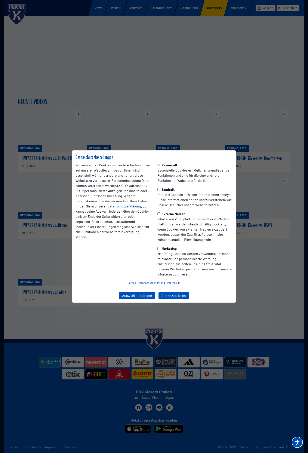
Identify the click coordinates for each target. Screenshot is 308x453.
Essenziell (167, 165)
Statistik (166, 189)
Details (131, 282)
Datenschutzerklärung (124, 206)
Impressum (174, 282)
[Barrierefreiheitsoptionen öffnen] (297, 442)
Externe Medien (171, 214)
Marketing (167, 248)
